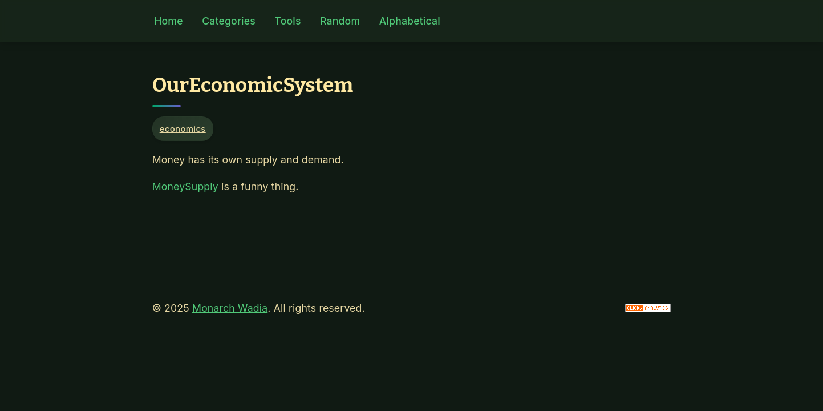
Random (340, 21)
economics (183, 128)
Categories (229, 21)
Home (168, 21)
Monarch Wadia (229, 308)
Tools (287, 21)
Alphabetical (409, 21)
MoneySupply (185, 186)
